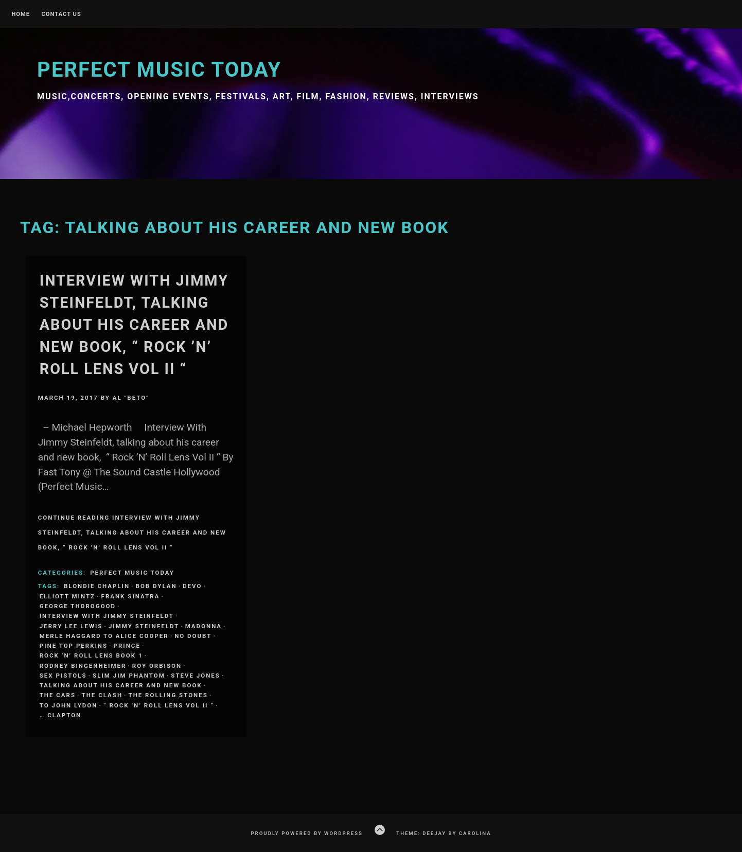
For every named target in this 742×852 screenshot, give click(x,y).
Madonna (203, 626)
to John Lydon (69, 705)
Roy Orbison (157, 665)
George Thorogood (78, 606)
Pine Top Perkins (74, 645)
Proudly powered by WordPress (307, 833)
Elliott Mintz (67, 596)
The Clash (102, 695)
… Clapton (60, 715)
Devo (192, 586)
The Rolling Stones (168, 695)
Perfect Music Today (159, 70)
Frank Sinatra (130, 596)
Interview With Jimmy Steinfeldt (107, 615)
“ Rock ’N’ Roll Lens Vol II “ (158, 705)
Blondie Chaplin (97, 586)
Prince (127, 645)
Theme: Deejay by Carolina (443, 833)
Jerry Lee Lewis (71, 626)
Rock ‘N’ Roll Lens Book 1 (91, 655)
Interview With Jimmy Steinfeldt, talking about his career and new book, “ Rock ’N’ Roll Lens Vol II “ (134, 325)
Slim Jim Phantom (129, 675)
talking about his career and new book (121, 685)
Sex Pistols (63, 675)
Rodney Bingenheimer (83, 665)
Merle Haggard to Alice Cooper (104, 636)
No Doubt (192, 636)
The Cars (58, 695)
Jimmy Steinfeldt (144, 626)
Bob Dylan (156, 586)
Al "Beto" (131, 397)
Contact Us (61, 14)
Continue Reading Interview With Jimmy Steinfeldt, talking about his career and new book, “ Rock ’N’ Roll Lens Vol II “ (132, 532)
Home (20, 14)
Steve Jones (195, 675)
